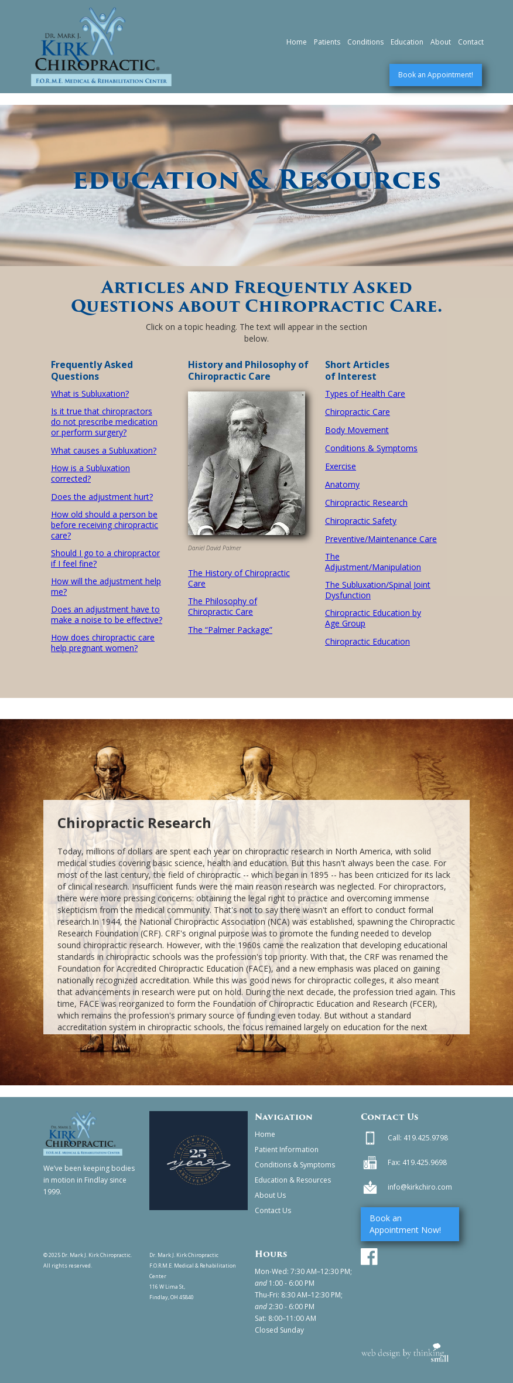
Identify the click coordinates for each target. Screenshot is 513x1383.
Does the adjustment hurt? (102, 497)
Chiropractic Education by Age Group (373, 618)
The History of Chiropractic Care (239, 578)
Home (296, 42)
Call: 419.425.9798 (418, 1138)
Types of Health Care (365, 394)
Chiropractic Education (367, 641)
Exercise (340, 466)
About (440, 42)
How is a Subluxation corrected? (90, 473)
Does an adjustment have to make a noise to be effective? (106, 614)
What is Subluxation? (90, 394)
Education (407, 42)
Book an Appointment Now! (405, 1223)
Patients (327, 42)
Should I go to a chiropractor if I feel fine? (105, 558)
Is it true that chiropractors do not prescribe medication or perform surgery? (104, 422)
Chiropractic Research (366, 503)
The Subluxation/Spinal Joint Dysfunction (377, 590)
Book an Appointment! (435, 75)
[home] (101, 46)
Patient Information (287, 1149)
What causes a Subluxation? (103, 450)
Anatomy (342, 484)
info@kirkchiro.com (420, 1187)
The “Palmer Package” (230, 630)
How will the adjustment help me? (106, 586)
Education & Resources (293, 1180)
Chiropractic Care (357, 412)
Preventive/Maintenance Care (381, 539)
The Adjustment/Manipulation (373, 562)
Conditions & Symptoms (371, 448)
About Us (270, 1195)
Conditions (365, 42)
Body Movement (357, 430)
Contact (471, 42)
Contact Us (273, 1210)
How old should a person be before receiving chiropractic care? (104, 525)
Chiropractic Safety (360, 521)
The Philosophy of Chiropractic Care (222, 606)
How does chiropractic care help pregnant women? (103, 642)
